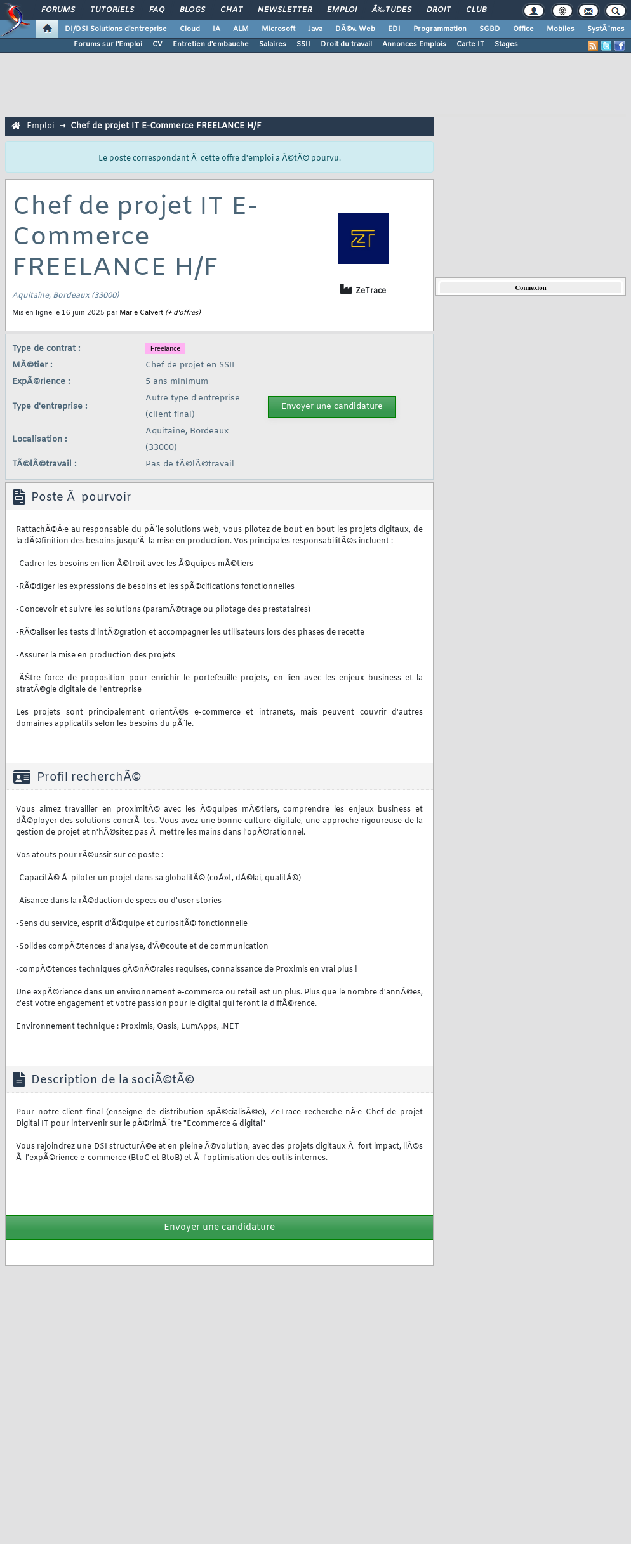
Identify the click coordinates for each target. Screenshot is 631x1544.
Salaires (272, 44)
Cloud (190, 29)
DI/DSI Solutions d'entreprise (116, 29)
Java (315, 29)
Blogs (192, 10)
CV (157, 44)
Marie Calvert (141, 312)
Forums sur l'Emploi (108, 44)
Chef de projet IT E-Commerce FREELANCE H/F (166, 126)
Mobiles (561, 29)
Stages (506, 44)
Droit (438, 10)
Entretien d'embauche (211, 44)
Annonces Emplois (414, 44)
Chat (231, 10)
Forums (58, 10)
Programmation (440, 29)
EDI (394, 29)
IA (216, 29)
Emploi (342, 10)
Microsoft (278, 29)
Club (476, 10)
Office (523, 29)
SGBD (489, 29)
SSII (303, 44)
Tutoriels (112, 10)
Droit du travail (346, 44)
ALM (241, 29)
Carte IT (470, 44)
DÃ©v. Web (355, 29)
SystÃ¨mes (606, 29)
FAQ (157, 10)
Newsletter (284, 10)
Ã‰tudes (392, 10)
